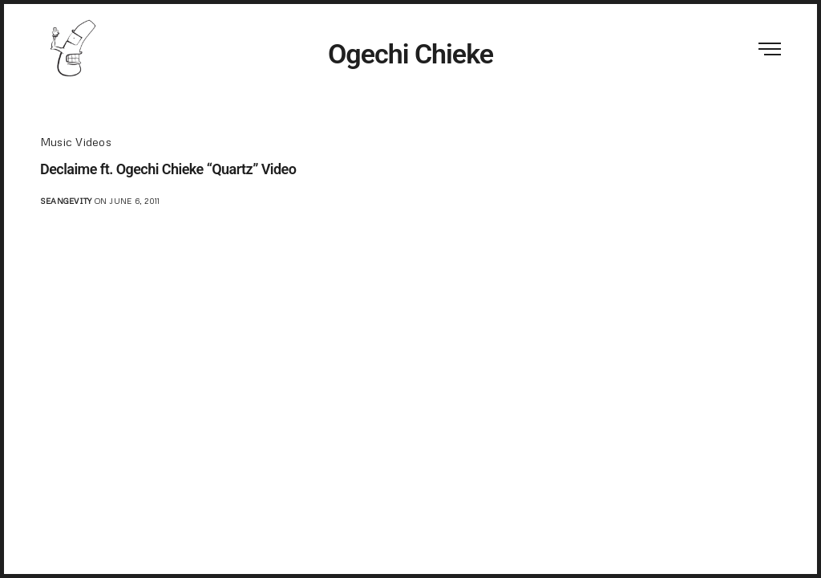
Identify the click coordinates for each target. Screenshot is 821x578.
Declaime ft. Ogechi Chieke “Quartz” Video (168, 169)
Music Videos (75, 142)
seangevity (65, 201)
